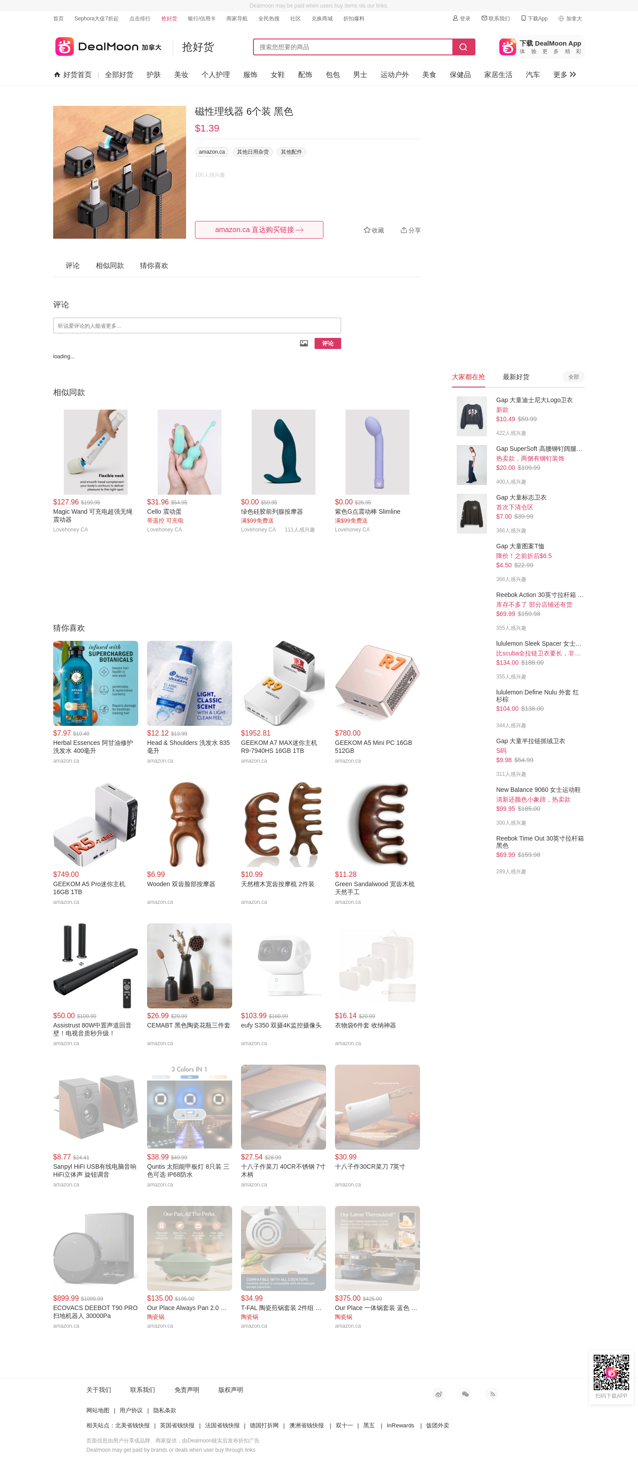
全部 (573, 377)
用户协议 (131, 1410)
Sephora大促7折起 (96, 19)
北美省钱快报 (132, 1425)
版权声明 (230, 1389)
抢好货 (169, 19)
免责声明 (187, 1389)
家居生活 (498, 74)
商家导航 (237, 19)
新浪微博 (438, 1394)
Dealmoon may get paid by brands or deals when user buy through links (171, 1450)
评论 (328, 343)
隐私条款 (164, 1410)
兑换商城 (322, 19)
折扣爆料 (354, 19)
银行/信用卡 (202, 19)
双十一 (344, 1425)
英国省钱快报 (177, 1425)
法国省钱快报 (222, 1425)
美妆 (181, 74)
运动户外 (395, 74)
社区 (295, 19)
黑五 (369, 1425)
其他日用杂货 (253, 152)
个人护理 (216, 74)
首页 (58, 19)
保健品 (460, 74)
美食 (429, 74)
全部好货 (119, 74)
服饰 (250, 74)
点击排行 (140, 19)
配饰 (305, 74)
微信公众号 (465, 1394)
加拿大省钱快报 (107, 45)
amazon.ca (212, 152)
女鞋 (278, 74)
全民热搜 (269, 19)
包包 (333, 74)
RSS (491, 1394)
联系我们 (495, 18)
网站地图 (97, 1410)
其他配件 (291, 152)
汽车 (533, 74)
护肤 (154, 74)
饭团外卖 (437, 1425)
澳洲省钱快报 (306, 1425)
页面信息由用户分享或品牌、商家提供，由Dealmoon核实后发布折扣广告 (173, 1441)
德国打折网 (264, 1425)
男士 (360, 74)
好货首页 (73, 75)
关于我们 (98, 1389)
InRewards (400, 1425)
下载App (534, 18)
